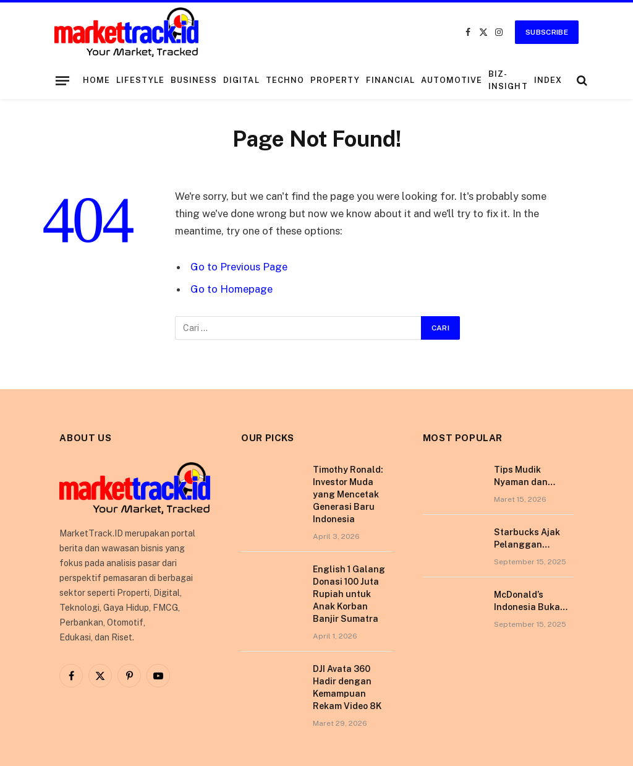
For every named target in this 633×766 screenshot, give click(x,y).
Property (335, 80)
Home (96, 80)
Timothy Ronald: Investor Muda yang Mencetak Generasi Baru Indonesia (348, 494)
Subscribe (546, 32)
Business (194, 80)
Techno (285, 80)
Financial (390, 80)
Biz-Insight (507, 80)
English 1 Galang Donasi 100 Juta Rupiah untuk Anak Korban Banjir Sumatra (349, 594)
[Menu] (62, 80)
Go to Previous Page (238, 266)
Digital (241, 80)
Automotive (451, 80)
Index (548, 80)
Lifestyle (140, 80)
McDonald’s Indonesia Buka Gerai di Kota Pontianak (527, 601)
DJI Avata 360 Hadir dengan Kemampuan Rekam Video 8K (347, 687)
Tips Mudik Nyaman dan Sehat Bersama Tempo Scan (527, 476)
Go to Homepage (231, 289)
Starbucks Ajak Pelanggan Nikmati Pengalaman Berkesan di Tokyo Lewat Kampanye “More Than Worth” (533, 539)
